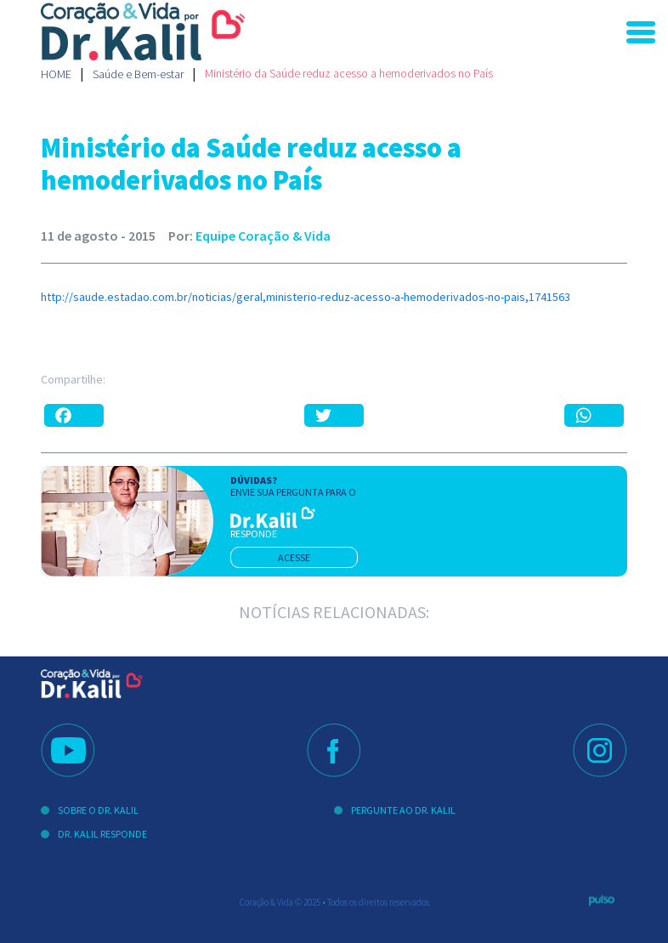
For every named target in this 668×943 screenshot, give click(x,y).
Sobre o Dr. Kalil (98, 810)
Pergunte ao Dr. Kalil (403, 810)
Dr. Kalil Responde (102, 833)
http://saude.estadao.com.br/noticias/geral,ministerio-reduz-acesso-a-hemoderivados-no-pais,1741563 (305, 296)
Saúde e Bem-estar (138, 74)
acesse (294, 557)
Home (56, 74)
